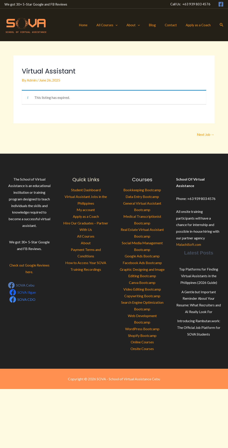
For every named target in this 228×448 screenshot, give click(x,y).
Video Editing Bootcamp (142, 289)
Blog (157, 25)
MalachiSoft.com (189, 245)
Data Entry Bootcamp (142, 197)
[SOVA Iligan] (22, 292)
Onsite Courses (142, 349)
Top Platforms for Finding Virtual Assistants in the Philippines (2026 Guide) (198, 276)
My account (86, 210)
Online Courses (142, 342)
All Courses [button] (117, 25)
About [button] (141, 25)
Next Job (205, 134)
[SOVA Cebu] (21, 285)
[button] (125, 25)
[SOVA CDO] (22, 299)
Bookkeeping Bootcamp (142, 190)
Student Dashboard (86, 190)
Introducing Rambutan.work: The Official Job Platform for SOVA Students (198, 327)
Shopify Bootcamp (142, 336)
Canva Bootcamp (142, 283)
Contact (174, 25)
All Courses (85, 236)
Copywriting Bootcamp (142, 296)
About (86, 243)
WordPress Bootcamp (142, 329)
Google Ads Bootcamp (142, 256)
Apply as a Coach (199, 25)
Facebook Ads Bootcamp (142, 263)
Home (95, 25)
